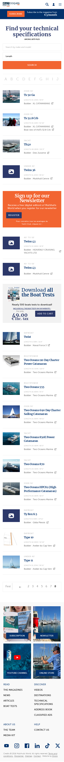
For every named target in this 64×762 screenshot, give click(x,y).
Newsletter (47, 623)
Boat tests (10, 706)
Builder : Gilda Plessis (36, 522)
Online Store (47, 661)
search (32, 65)
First (8, 586)
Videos (38, 690)
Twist (27, 336)
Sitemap (28, 756)
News (6, 695)
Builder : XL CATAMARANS (38, 103)
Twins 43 (29, 241)
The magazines (13, 690)
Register (13, 215)
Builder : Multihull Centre (38, 178)
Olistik (55, 756)
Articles (8, 700)
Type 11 (28, 560)
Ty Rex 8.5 (30, 514)
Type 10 (28, 537)
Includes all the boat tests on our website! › (32, 308)
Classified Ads (43, 715)
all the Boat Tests (38, 292)
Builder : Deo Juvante (36, 153)
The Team (9, 730)
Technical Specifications (43, 702)
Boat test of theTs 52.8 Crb (39, 129)
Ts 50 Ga (29, 95)
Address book (43, 709)
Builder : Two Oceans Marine (40, 372)
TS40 (27, 144)
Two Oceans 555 (34, 387)
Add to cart (45, 314)
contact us (41, 730)
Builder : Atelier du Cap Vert (39, 545)
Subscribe (15, 14)
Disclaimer (19, 756)
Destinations (42, 695)
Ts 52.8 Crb (31, 118)
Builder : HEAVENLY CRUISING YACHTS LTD (42, 251)
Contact (37, 756)
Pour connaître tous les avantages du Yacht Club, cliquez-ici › (32, 222)
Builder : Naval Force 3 (37, 345)
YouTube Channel (17, 661)
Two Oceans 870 (34, 464)
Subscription (17, 623)
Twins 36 (29, 170)
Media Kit (9, 735)
